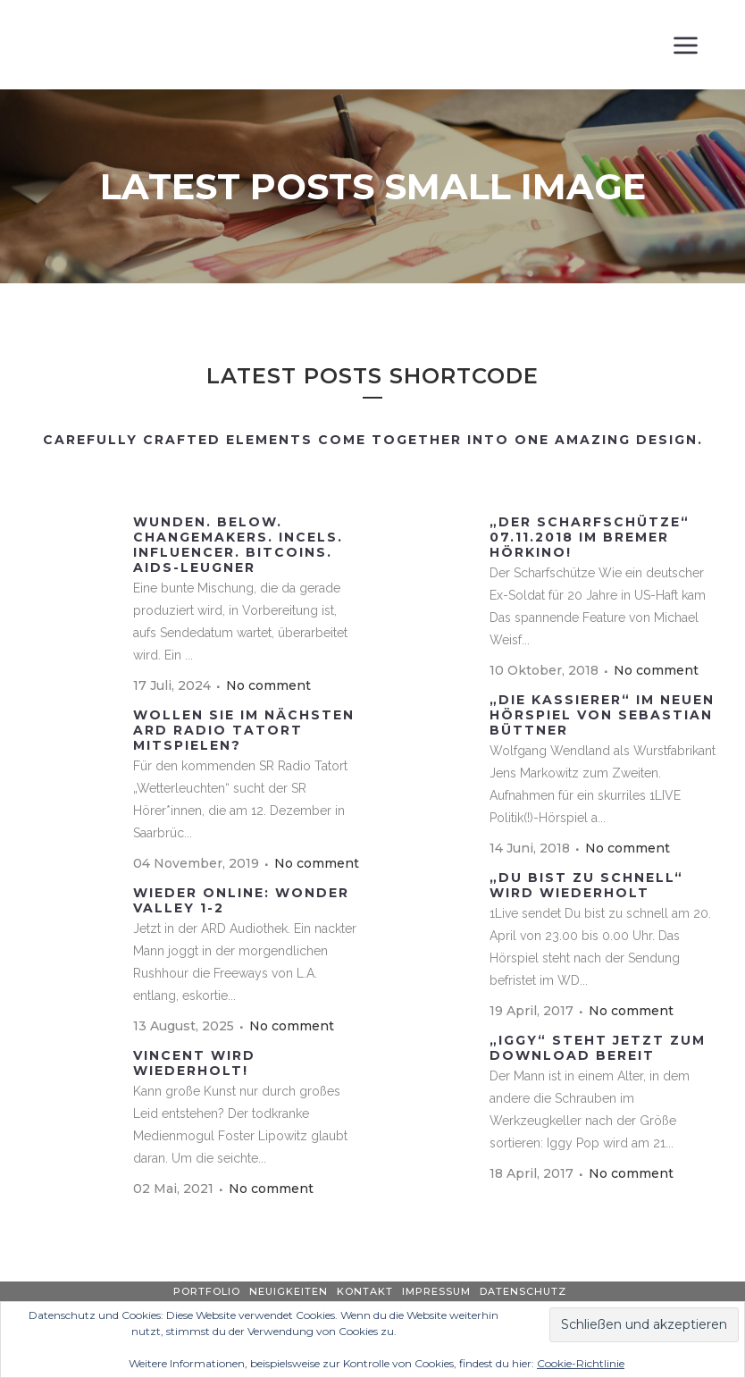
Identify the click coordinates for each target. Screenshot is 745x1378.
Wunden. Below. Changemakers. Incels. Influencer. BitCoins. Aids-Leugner (238, 545)
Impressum (436, 1291)
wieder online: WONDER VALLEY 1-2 (241, 900)
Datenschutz (523, 1291)
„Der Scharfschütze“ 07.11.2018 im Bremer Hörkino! (590, 537)
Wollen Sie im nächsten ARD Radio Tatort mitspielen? (244, 730)
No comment (268, 685)
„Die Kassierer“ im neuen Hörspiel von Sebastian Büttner (602, 715)
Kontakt (365, 1291)
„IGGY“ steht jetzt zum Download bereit (598, 1047)
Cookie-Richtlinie (580, 1363)
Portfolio (206, 1291)
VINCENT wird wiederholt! (194, 1063)
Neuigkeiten (288, 1291)
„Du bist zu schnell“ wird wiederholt (586, 885)
